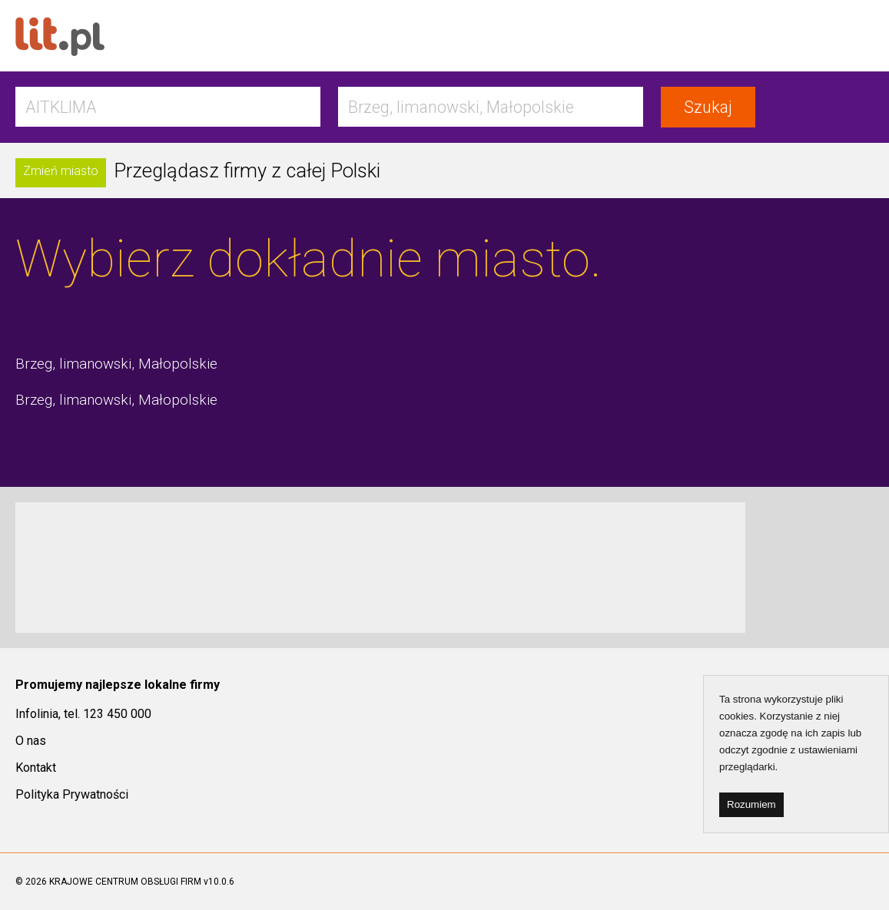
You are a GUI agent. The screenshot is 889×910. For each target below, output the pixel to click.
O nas (30, 740)
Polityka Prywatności (71, 794)
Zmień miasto (60, 171)
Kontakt (35, 767)
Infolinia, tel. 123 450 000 (83, 713)
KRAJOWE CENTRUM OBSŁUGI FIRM (125, 881)
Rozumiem (751, 804)
